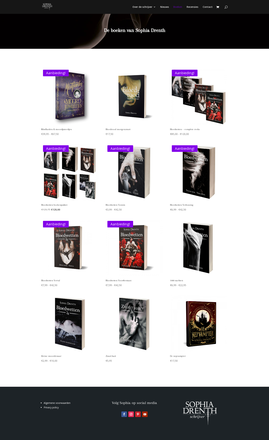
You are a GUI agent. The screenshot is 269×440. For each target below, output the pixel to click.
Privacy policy (51, 407)
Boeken (177, 7)
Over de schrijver (142, 7)
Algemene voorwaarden (57, 403)
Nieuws (164, 7)
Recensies (192, 7)
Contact (208, 7)
